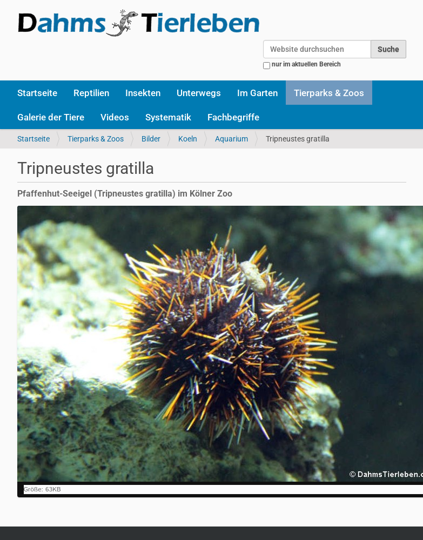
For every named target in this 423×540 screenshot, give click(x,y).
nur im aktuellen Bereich (306, 64)
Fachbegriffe (233, 117)
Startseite (37, 92)
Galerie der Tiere (50, 117)
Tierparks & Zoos (329, 92)
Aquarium (231, 138)
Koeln (187, 138)
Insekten (142, 92)
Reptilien (91, 92)
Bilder (151, 138)
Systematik (168, 117)
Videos (114, 117)
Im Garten (257, 92)
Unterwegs (199, 92)
